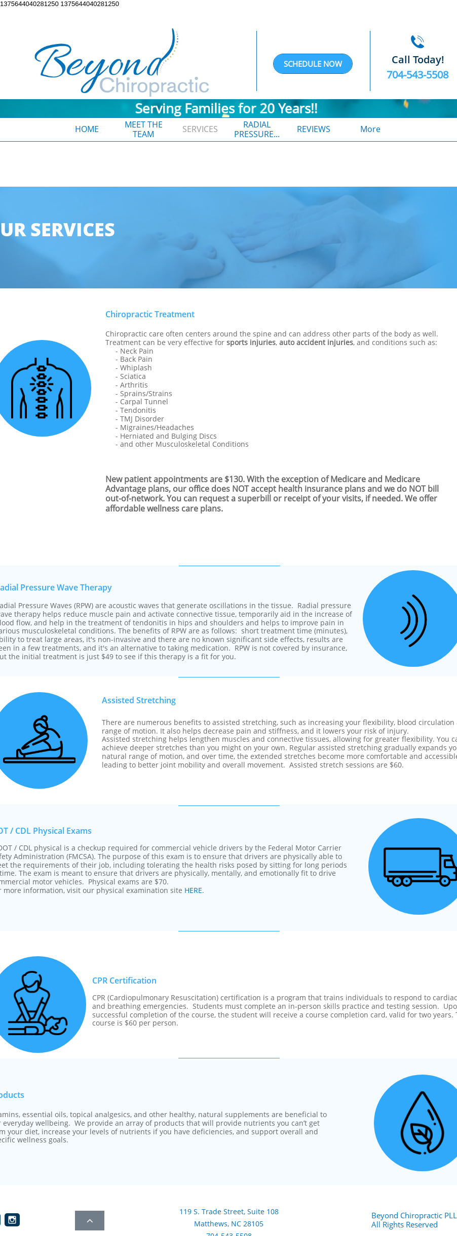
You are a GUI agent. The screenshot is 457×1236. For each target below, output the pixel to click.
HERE (193, 890)
